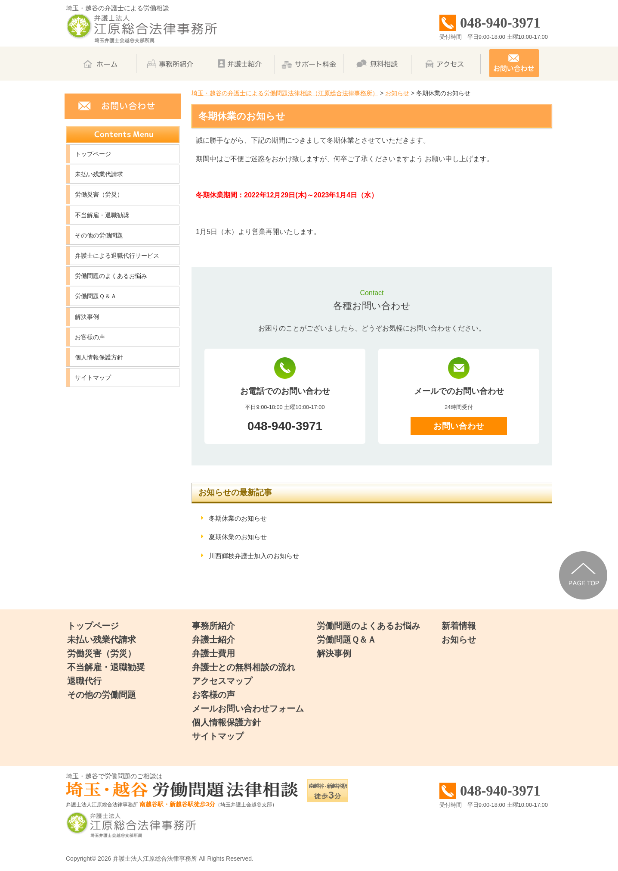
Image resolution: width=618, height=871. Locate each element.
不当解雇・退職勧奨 (102, 215)
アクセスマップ (222, 681)
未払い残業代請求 (99, 174)
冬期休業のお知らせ (238, 518)
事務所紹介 (213, 626)
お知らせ (459, 639)
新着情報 (459, 626)
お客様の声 (90, 337)
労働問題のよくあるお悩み (111, 275)
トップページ (93, 153)
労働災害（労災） (99, 194)
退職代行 (84, 681)
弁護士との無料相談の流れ (243, 667)
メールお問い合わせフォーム (248, 708)
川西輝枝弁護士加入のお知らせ (254, 555)
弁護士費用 (213, 653)
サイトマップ (93, 377)
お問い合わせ (458, 426)
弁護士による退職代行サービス (117, 255)
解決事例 (87, 316)
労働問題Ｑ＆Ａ (96, 296)
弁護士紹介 (213, 639)
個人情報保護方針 (99, 357)
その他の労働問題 (99, 235)
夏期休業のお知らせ (238, 536)
